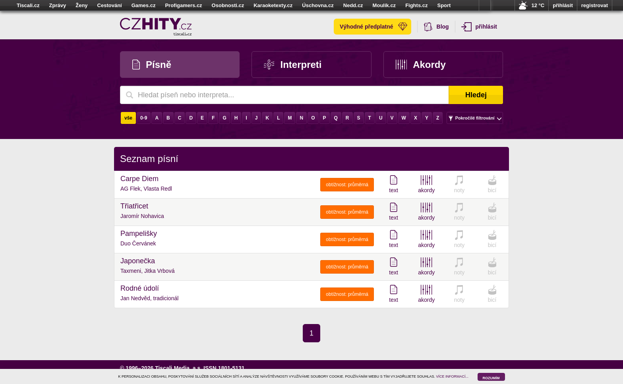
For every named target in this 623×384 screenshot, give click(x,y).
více (484, 5)
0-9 (143, 118)
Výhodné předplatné (373, 26)
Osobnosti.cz (228, 5)
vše (128, 118)
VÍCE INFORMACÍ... (452, 376)
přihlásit (563, 5)
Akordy (421, 64)
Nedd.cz (353, 5)
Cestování (109, 5)
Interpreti (292, 64)
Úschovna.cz (317, 5)
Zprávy (57, 5)
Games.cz (144, 5)
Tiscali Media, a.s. (178, 368)
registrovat (594, 5)
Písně (151, 64)
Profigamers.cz (183, 5)
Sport (444, 5)
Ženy (81, 5)
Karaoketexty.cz (272, 5)
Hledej (476, 95)
